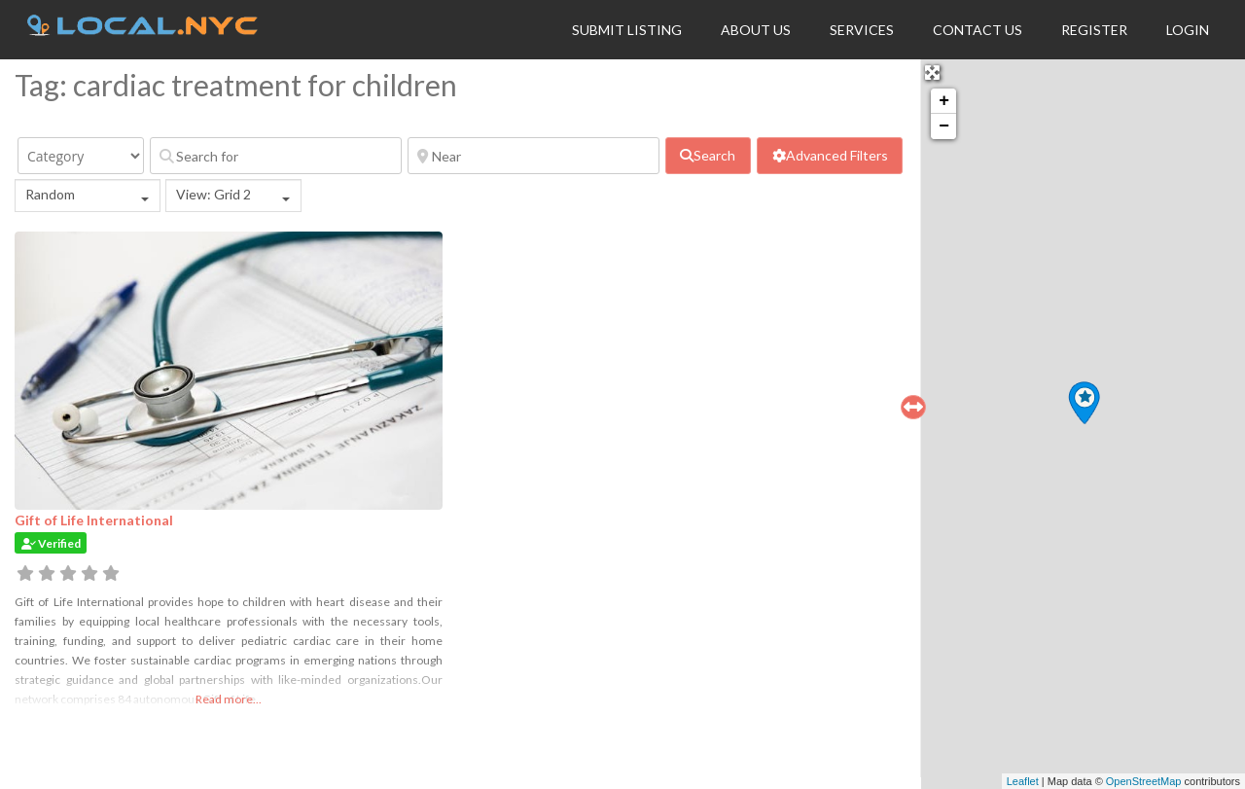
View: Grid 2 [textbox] (213, 194)
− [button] (944, 126)
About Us (756, 29)
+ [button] (944, 101)
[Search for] (276, 155)
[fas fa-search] (708, 155)
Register (1094, 29)
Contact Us (977, 29)
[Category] (81, 155)
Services (862, 29)
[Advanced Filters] (830, 155)
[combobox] (87, 195)
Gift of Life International (94, 520)
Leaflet (1023, 781)
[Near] (533, 155)
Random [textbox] (50, 194)
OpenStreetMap (1144, 781)
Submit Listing (627, 29)
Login (1187, 29)
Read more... (229, 699)
